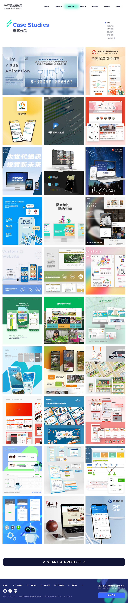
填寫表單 (112, 595)
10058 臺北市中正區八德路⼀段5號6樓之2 (29, 596)
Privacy (69, 596)
